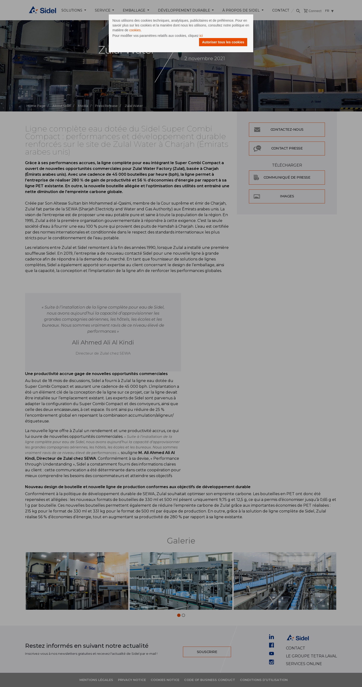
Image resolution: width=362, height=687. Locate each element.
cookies (135, 30)
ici (201, 36)
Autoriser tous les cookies (223, 42)
